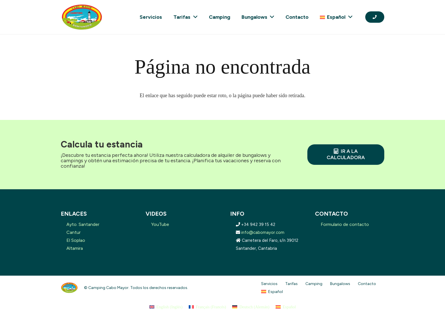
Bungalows (340, 283)
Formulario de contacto (345, 224)
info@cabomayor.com (262, 232)
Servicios (269, 283)
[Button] (374, 16)
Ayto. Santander (82, 224)
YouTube (160, 224)
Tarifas (291, 283)
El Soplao (75, 240)
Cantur (73, 232)
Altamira (74, 248)
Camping (313, 283)
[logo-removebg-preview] (82, 17)
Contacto (367, 283)
